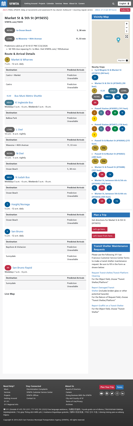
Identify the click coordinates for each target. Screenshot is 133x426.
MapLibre (121, 61)
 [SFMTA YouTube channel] (101, 393)
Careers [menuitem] (82, 4)
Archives (69, 404)
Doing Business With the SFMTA (79, 395)
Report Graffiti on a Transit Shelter (108, 306)
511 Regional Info (11, 404)
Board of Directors (73, 389)
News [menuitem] (65, 4)
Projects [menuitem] (42, 4)
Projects (7, 395)
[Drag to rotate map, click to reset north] (127, 31)
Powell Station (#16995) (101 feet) (111, 108)
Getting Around (10, 398)
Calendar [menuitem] (50, 4)
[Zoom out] (127, 28)
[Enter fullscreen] (127, 37)
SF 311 (6, 401)
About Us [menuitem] (73, 4)
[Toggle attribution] (126, 60)
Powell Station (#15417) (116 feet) (111, 124)
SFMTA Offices (32, 395)
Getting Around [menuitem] (31, 4)
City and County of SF (75, 398)
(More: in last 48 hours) (106, 10)
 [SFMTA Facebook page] (107, 393)
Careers (69, 392)
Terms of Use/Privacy (74, 401)
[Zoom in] (127, 24)
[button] (124, 4)
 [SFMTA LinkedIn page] (122, 393)
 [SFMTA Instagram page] (117, 393)
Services (7, 392)
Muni (6, 389)
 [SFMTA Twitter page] (112, 393)
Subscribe (125, 10)
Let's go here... (99, 229)
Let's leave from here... (103, 236)
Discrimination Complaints (37, 389)
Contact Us (31, 398)
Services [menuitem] (58, 4)
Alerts (5, 10)
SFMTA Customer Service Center (40, 392)
